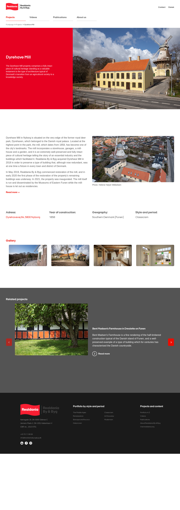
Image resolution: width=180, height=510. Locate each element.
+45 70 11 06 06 (26, 434)
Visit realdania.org (147, 427)
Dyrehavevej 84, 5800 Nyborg (23, 217)
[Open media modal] (28, 255)
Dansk (171, 7)
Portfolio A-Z (145, 412)
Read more (104, 353)
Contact (161, 7)
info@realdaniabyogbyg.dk (30, 438)
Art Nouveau (109, 416)
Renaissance (78, 416)
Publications (60, 17)
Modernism (108, 420)
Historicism (77, 423)
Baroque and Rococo (81, 420)
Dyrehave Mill (29, 25)
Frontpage (10, 25)
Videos (33, 17)
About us (81, 17)
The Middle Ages (79, 412)
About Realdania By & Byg (150, 423)
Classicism (108, 412)
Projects (10, 17)
